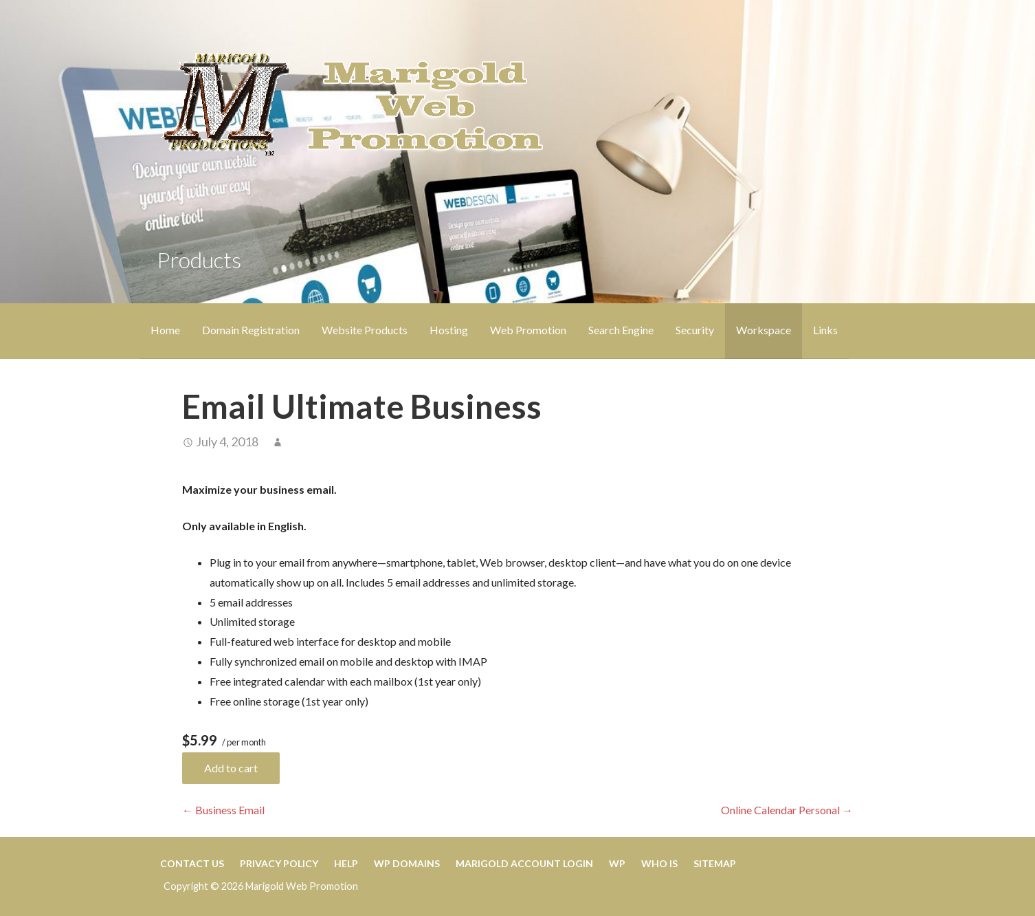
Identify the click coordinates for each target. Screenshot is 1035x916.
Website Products (365, 329)
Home (165, 329)
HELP (346, 863)
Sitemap (714, 863)
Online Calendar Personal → (787, 809)
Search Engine (621, 329)
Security (695, 329)
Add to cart (231, 767)
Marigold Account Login (524, 863)
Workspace (763, 329)
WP (617, 863)
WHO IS (659, 863)
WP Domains (407, 863)
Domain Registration (251, 329)
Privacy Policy (279, 863)
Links (825, 329)
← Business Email (223, 809)
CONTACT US (192, 863)
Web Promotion (528, 329)
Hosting (449, 329)
